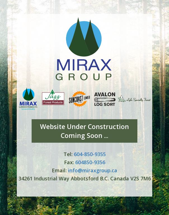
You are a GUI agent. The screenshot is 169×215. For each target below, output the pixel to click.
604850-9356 (90, 162)
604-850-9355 (90, 154)
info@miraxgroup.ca (92, 170)
